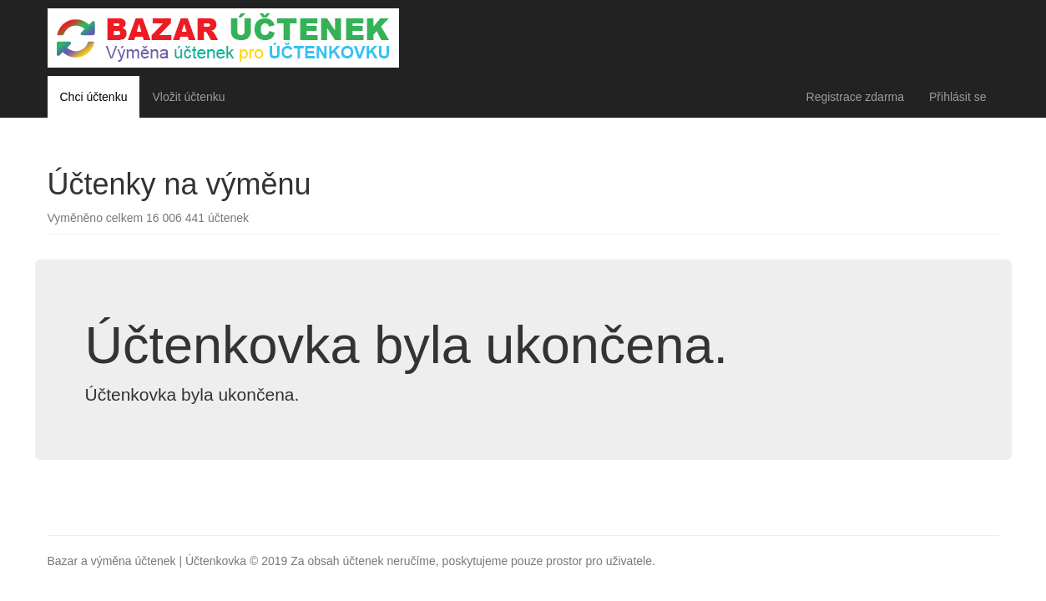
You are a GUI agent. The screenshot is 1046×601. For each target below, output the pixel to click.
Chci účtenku (94, 97)
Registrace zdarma (855, 97)
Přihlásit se (957, 97)
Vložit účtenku (188, 97)
